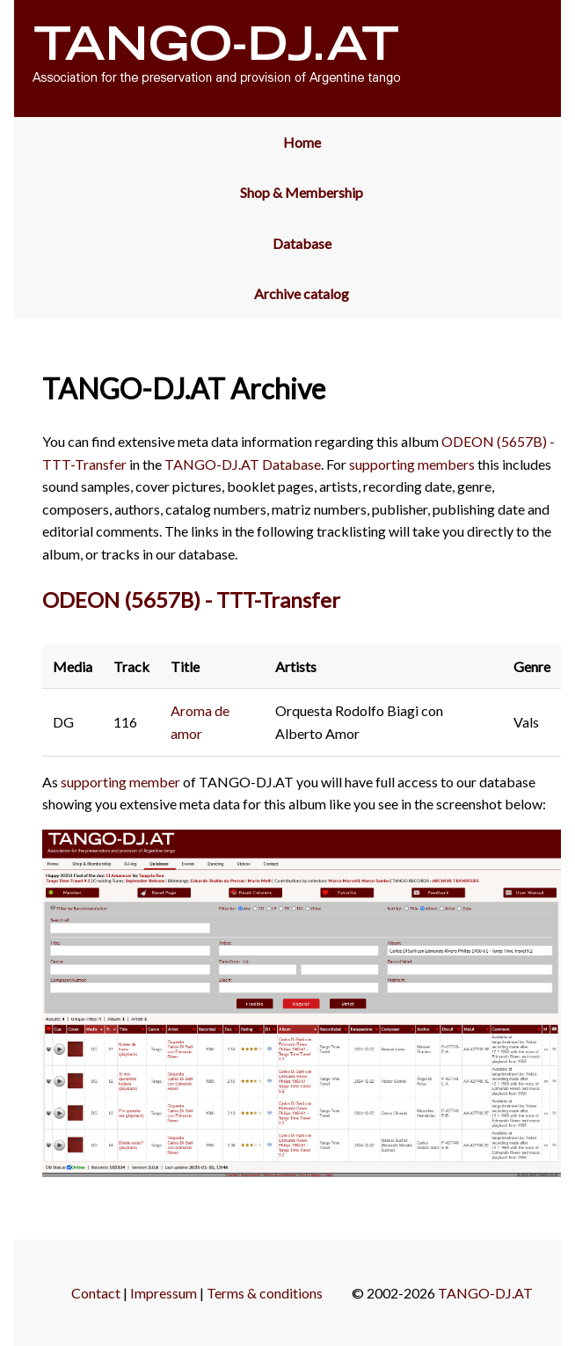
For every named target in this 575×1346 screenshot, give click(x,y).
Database (302, 243)
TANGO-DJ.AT (485, 1292)
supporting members (412, 464)
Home (302, 142)
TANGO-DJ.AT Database (242, 464)
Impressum (163, 1292)
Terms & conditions (265, 1292)
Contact (95, 1292)
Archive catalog (301, 293)
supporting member (120, 781)
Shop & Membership (301, 192)
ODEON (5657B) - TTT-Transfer (191, 599)
